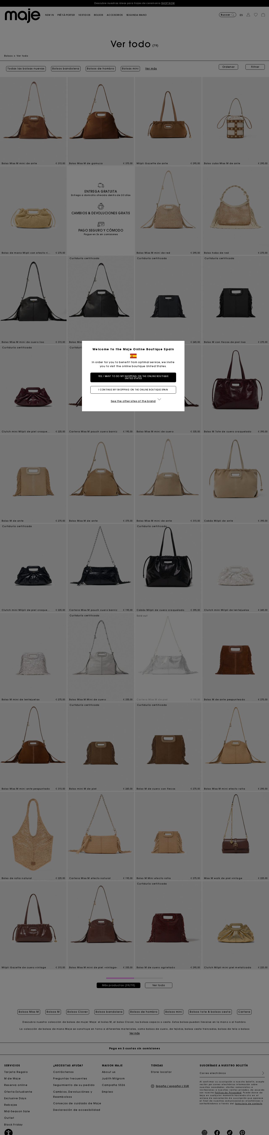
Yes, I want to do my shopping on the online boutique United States (134, 377)
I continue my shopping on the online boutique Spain (134, 389)
